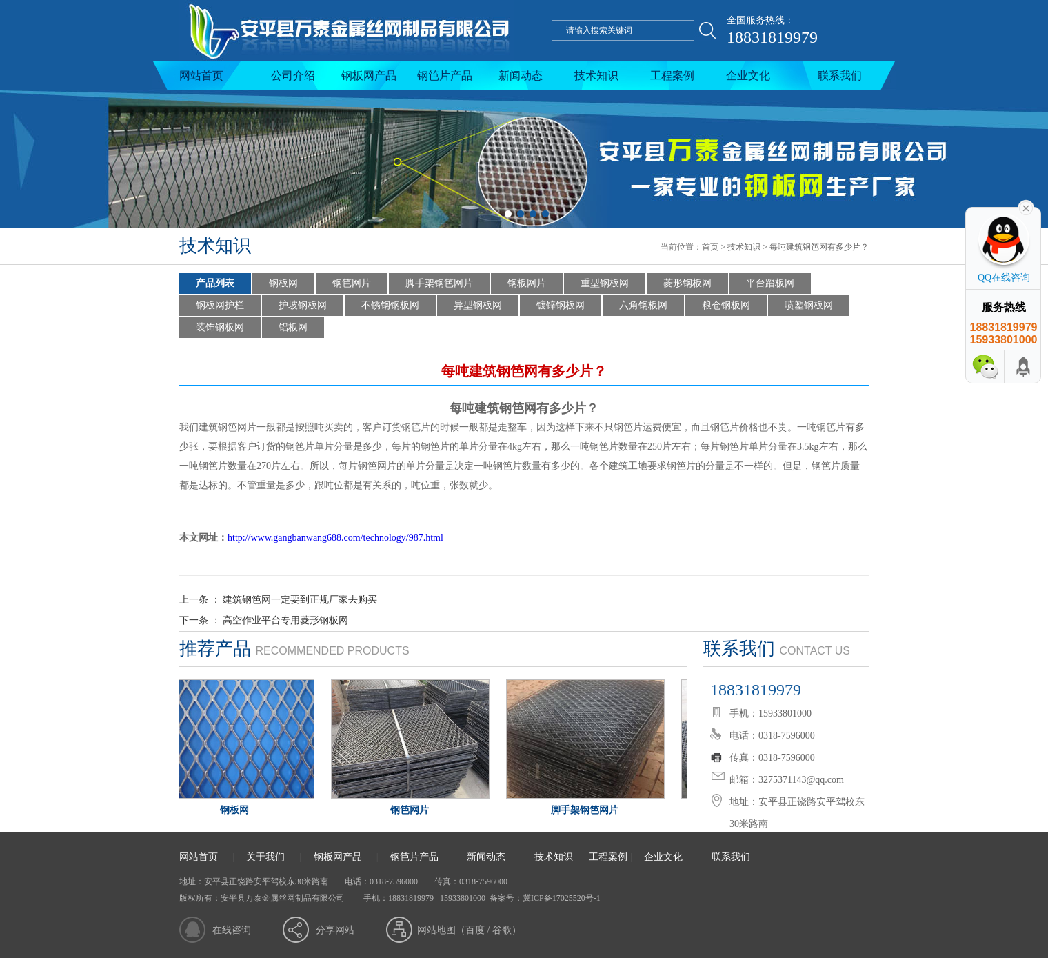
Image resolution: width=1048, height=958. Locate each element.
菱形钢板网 (687, 283)
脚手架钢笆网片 (439, 283)
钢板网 (283, 283)
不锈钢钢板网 (390, 305)
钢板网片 (526, 283)
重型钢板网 (605, 283)
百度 (475, 930)
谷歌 (502, 930)
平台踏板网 (770, 283)
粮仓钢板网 (726, 305)
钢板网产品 (368, 75)
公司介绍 (293, 75)
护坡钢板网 (303, 305)
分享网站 (335, 930)
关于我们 (265, 857)
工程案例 (672, 75)
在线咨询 (231, 930)
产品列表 (215, 283)
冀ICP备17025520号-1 (562, 898)
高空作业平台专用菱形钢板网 (285, 620)
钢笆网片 (351, 283)
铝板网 (293, 327)
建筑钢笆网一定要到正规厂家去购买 (300, 600)
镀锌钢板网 (560, 305)
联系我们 (840, 75)
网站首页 (201, 75)
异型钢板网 (478, 305)
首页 (710, 247)
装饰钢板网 (220, 327)
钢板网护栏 (220, 305)
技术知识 (596, 75)
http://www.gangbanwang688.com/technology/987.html (335, 537)
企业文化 (748, 75)
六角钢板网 (643, 305)
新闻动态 (520, 75)
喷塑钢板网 (809, 305)
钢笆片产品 (444, 75)
